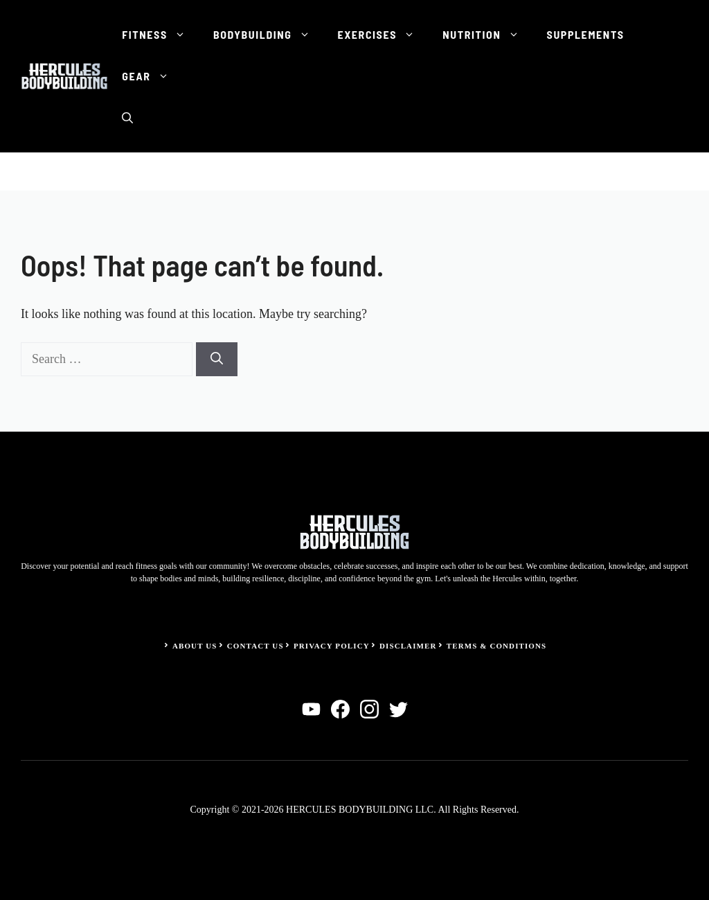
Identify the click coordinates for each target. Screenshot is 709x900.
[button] (127, 118)
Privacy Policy (332, 646)
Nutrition (487, 34)
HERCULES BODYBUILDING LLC (359, 809)
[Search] (216, 359)
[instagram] (369, 709)
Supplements (586, 34)
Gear (152, 76)
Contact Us (255, 646)
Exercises (383, 34)
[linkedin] (311, 709)
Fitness (160, 34)
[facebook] (340, 709)
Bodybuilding (268, 34)
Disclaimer (408, 646)
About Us (194, 646)
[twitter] (398, 709)
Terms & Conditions (497, 646)
